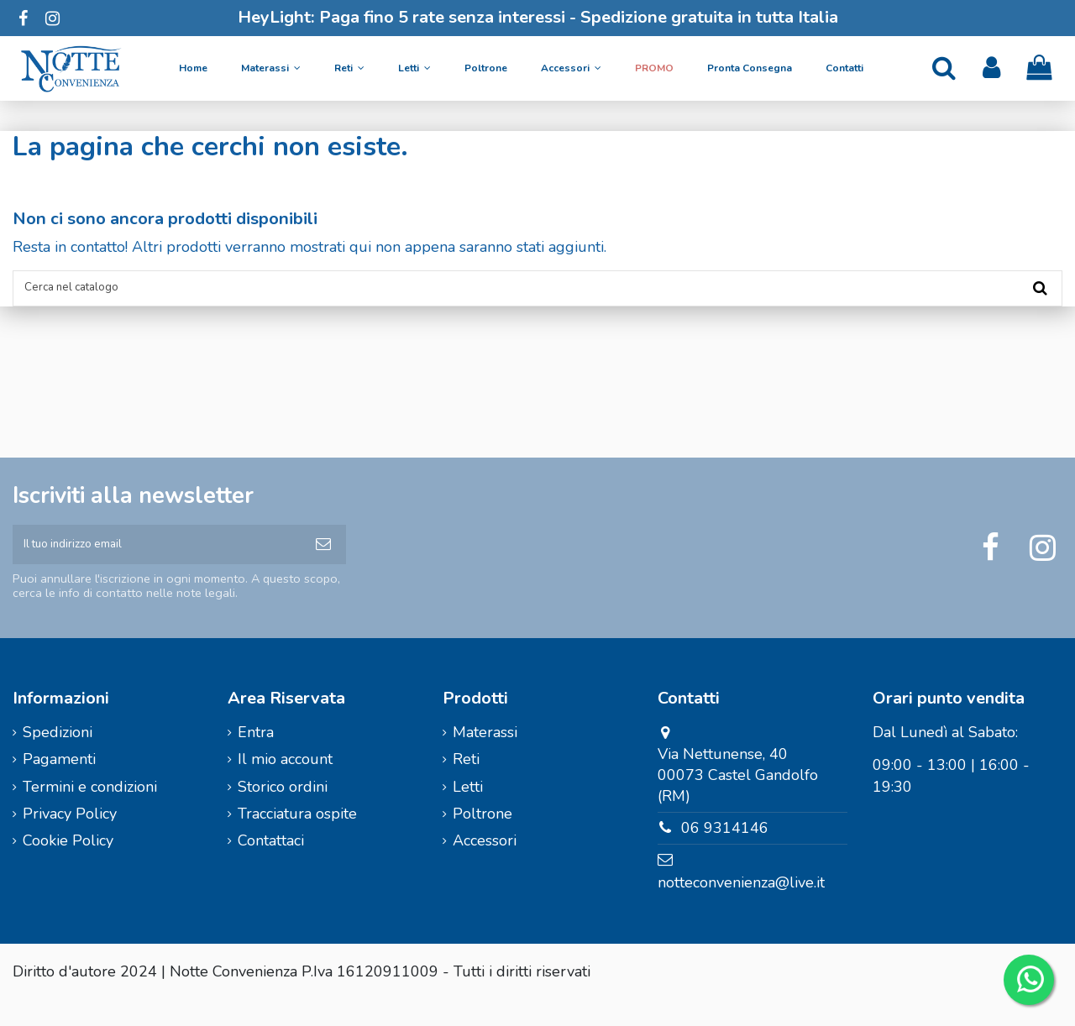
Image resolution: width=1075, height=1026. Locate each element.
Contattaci (271, 866)
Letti (468, 812)
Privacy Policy (70, 840)
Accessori (485, 866)
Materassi (485, 758)
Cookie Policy (68, 866)
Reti (466, 785)
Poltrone (482, 840)
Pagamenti (59, 785)
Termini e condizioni (90, 812)
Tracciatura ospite (297, 840)
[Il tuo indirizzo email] (157, 563)
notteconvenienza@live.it (741, 908)
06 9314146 (724, 854)
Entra (256, 758)
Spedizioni (57, 758)
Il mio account (285, 785)
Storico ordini (283, 812)
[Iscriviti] (323, 563)
